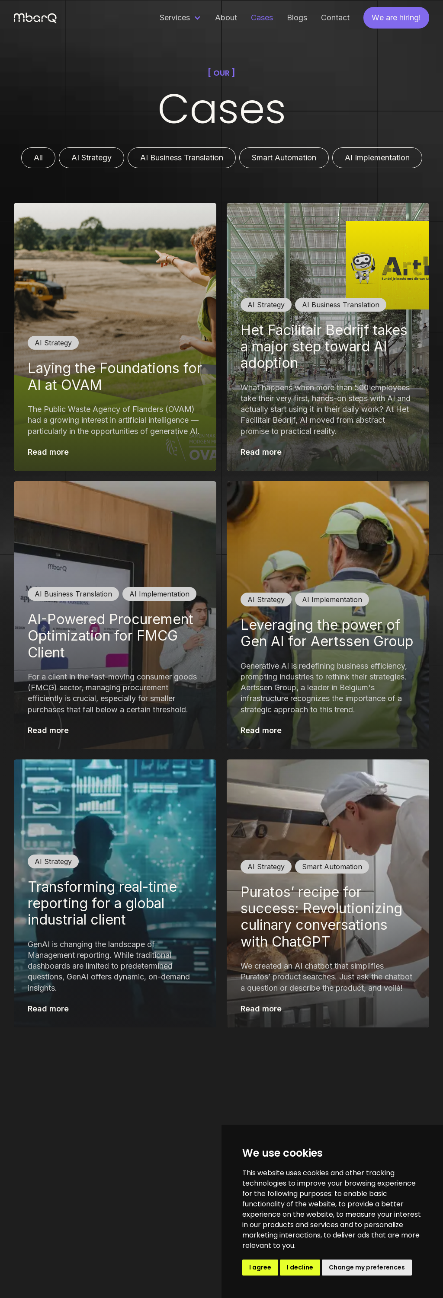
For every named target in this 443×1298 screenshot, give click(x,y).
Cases (262, 17)
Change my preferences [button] (367, 1267)
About (226, 17)
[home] (35, 17)
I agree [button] (260, 1267)
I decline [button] (300, 1267)
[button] (180, 17)
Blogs (297, 17)
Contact (335, 17)
